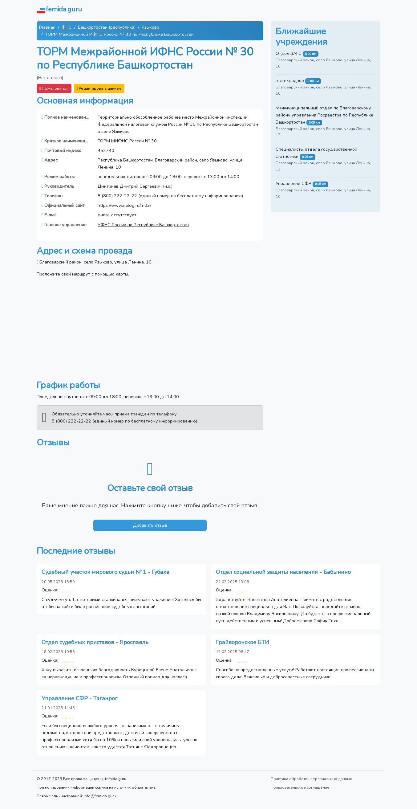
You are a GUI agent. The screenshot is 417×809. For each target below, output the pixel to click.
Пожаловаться (54, 88)
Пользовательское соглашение (300, 787)
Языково (150, 27)
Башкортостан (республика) (107, 27)
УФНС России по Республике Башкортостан (143, 225)
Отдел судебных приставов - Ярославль (95, 642)
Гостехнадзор (290, 80)
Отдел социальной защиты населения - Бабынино (283, 572)
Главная (47, 27)
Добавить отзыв (150, 525)
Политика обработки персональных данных (311, 778)
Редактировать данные (99, 88)
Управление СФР (293, 183)
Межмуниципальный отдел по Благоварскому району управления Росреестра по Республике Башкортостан (324, 115)
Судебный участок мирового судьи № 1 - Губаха (105, 572)
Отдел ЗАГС (289, 53)
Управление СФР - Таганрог (79, 698)
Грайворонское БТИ (242, 642)
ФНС (67, 27)
